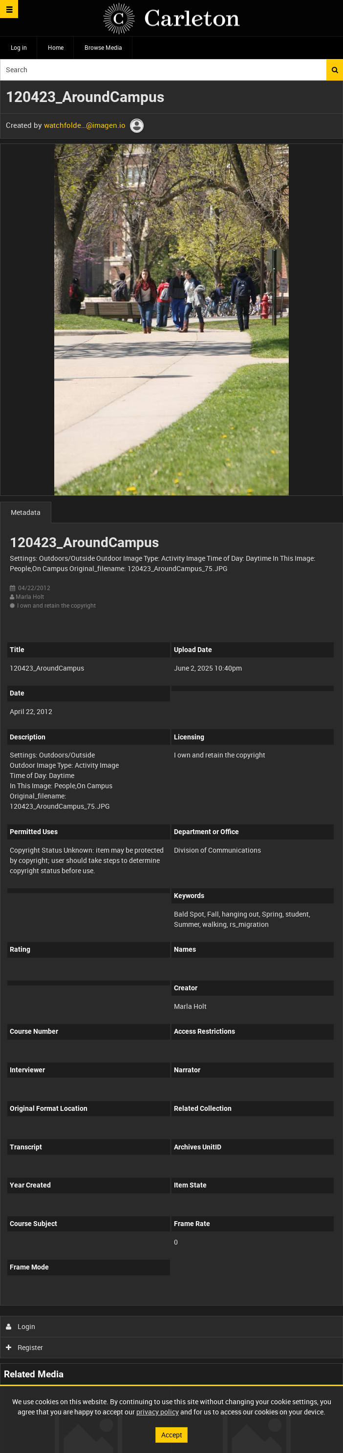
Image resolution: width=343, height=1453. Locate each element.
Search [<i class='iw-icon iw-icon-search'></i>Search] (335, 69)
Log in (19, 47)
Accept (171, 1434)
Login (21, 1326)
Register (24, 1347)
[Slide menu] (9, 9)
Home (56, 47)
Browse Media (103, 47)
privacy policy (157, 1411)
